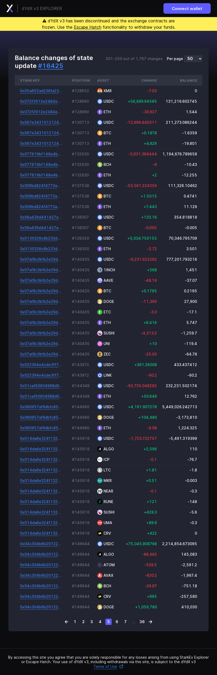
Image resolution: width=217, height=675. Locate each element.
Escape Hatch (87, 27)
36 (142, 621)
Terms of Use (108, 666)
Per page (175, 59)
